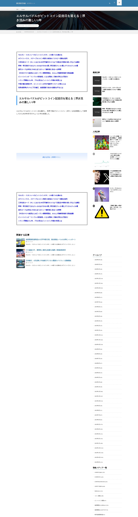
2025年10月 (97, 287)
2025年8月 (97, 296)
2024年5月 (97, 362)
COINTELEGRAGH (32, 27)
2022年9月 (97, 450)
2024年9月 (97, 345)
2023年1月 (97, 433)
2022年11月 (97, 441)
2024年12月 (97, 331)
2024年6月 (97, 358)
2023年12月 (97, 384)
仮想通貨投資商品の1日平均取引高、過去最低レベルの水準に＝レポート (51, 241)
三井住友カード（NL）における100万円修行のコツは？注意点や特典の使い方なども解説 (48, 64)
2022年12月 (97, 437)
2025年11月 (97, 283)
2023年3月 (97, 424)
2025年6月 (97, 305)
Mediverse (97, 478)
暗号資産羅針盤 (98, 500)
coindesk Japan (98, 460)
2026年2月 (97, 270)
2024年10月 (97, 340)
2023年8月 (97, 402)
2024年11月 (97, 336)
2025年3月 (97, 318)
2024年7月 (97, 353)
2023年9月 (97, 397)
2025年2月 (97, 323)
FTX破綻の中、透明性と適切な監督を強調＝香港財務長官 (46, 252)
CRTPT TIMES (98, 473)
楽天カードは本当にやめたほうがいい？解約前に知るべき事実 (39, 71)
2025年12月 (97, 278)
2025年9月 (97, 292)
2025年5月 (97, 309)
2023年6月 (97, 411)
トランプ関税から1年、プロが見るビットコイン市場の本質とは (40, 82)
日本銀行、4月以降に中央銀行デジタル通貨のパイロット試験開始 (48, 262)
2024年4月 (97, 367)
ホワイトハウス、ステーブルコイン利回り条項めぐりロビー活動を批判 (42, 60)
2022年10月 (97, 446)
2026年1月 (97, 274)
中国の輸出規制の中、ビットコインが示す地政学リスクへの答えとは (42, 85)
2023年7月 (97, 406)
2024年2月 (97, 375)
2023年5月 (97, 415)
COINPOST (97, 464)
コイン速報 (97, 482)
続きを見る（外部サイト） (52, 159)
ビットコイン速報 (98, 487)
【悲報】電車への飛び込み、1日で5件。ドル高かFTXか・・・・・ (115, 209)
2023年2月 (97, 428)
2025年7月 (97, 300)
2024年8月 (97, 349)
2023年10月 (97, 393)
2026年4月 (97, 261)
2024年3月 (97, 371)
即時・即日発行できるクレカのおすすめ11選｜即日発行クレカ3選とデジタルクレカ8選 (48, 67)
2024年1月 (97, 380)
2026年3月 (97, 265)
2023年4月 (97, 419)
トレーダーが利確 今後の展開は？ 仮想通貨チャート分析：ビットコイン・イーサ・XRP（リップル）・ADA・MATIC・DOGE (116, 140)
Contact (22, 9)
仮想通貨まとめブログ (99, 495)
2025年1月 (97, 327)
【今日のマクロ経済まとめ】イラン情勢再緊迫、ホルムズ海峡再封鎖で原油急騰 (46, 75)
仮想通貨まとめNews (99, 491)
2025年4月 (97, 314)
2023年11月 (97, 389)
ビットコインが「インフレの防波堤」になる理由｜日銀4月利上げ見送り (43, 78)
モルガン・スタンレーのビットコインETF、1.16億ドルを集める (40, 56)
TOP (17, 9)
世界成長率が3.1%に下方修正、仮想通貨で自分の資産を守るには (40, 89)
